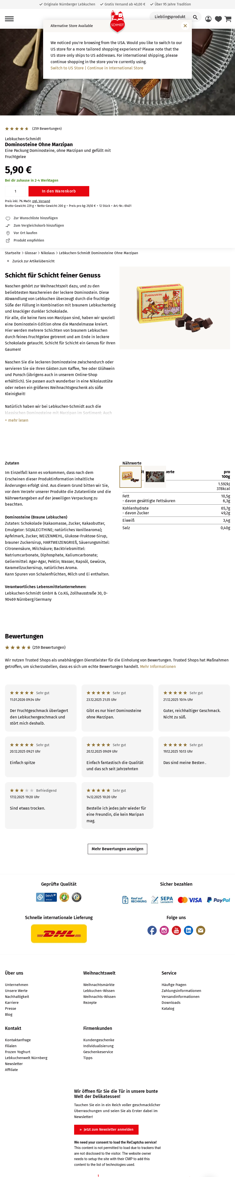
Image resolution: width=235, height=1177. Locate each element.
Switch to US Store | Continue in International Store (97, 68)
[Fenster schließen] (185, 26)
